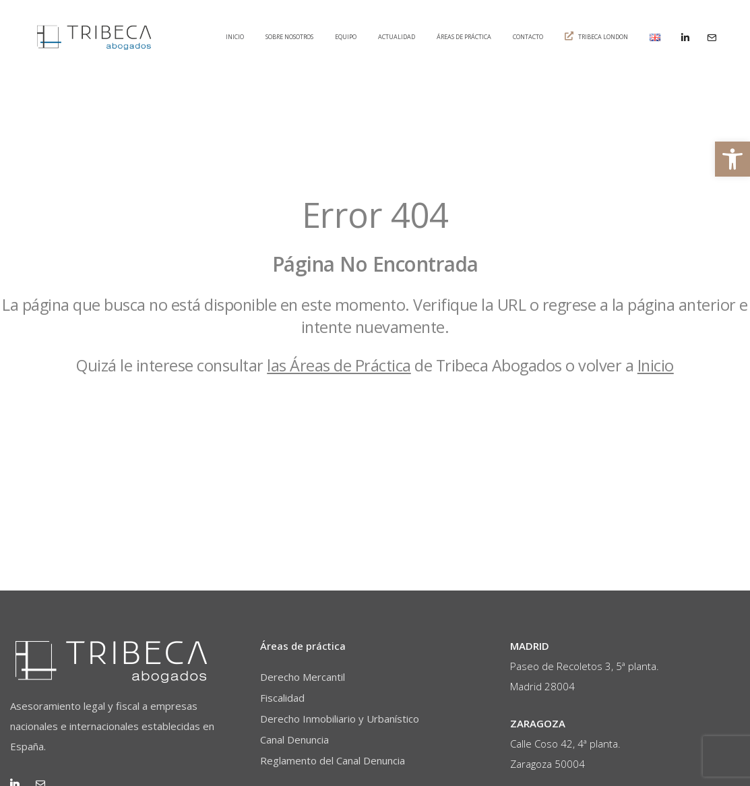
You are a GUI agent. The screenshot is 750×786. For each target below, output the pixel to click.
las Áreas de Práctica (339, 365)
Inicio (235, 36)
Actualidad (396, 36)
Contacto (528, 36)
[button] (732, 159)
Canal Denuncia (294, 739)
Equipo (345, 36)
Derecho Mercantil (302, 677)
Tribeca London (596, 36)
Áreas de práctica (464, 36)
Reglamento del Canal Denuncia (332, 760)
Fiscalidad (282, 697)
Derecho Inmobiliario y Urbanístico (339, 718)
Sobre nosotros (289, 36)
